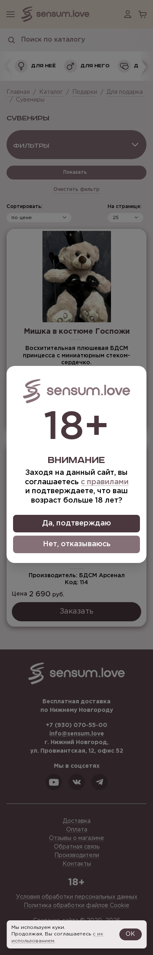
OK (130, 934)
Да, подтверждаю (76, 523)
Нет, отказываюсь (77, 544)
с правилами (105, 482)
